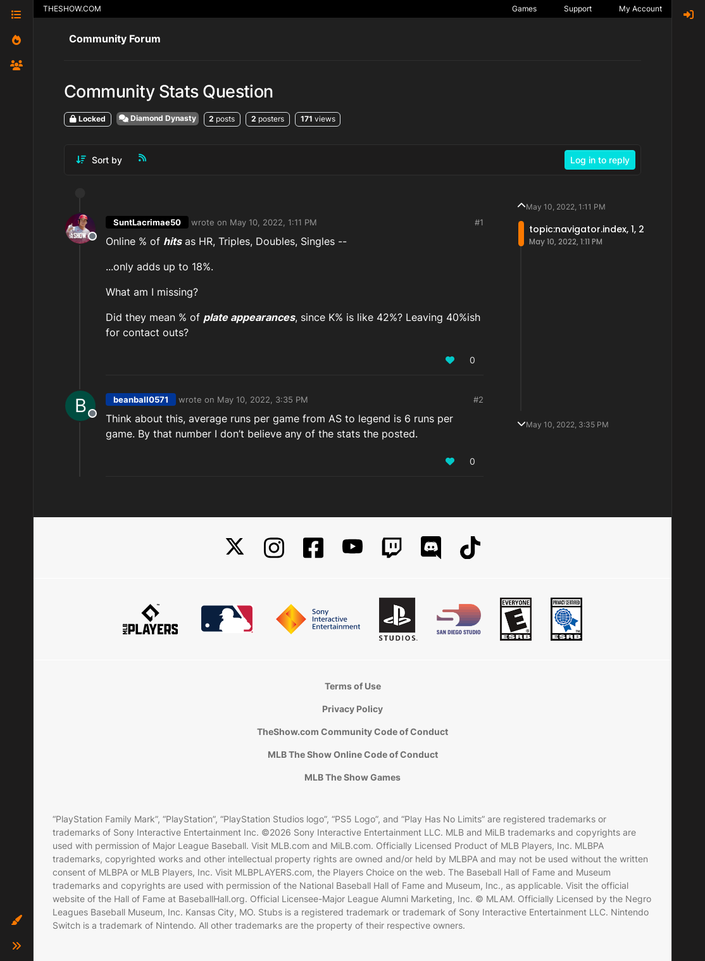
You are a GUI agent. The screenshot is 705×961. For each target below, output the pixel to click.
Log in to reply (600, 159)
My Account (640, 8)
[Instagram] (274, 548)
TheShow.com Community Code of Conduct (352, 731)
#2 (478, 399)
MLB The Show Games (352, 777)
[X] (235, 548)
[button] (16, 920)
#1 (479, 222)
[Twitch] (392, 548)
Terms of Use (353, 686)
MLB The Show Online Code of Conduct (353, 754)
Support (578, 8)
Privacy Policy (352, 708)
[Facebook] (313, 548)
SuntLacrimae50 (147, 222)
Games (524, 8)
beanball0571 (140, 399)
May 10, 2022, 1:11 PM (273, 222)
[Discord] (431, 548)
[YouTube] (352, 548)
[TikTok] (470, 548)
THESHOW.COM (72, 8)
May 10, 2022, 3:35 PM (262, 399)
